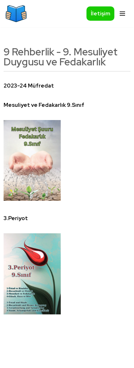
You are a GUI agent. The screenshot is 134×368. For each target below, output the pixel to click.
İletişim (100, 13)
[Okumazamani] (16, 13)
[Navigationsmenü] (121, 13)
